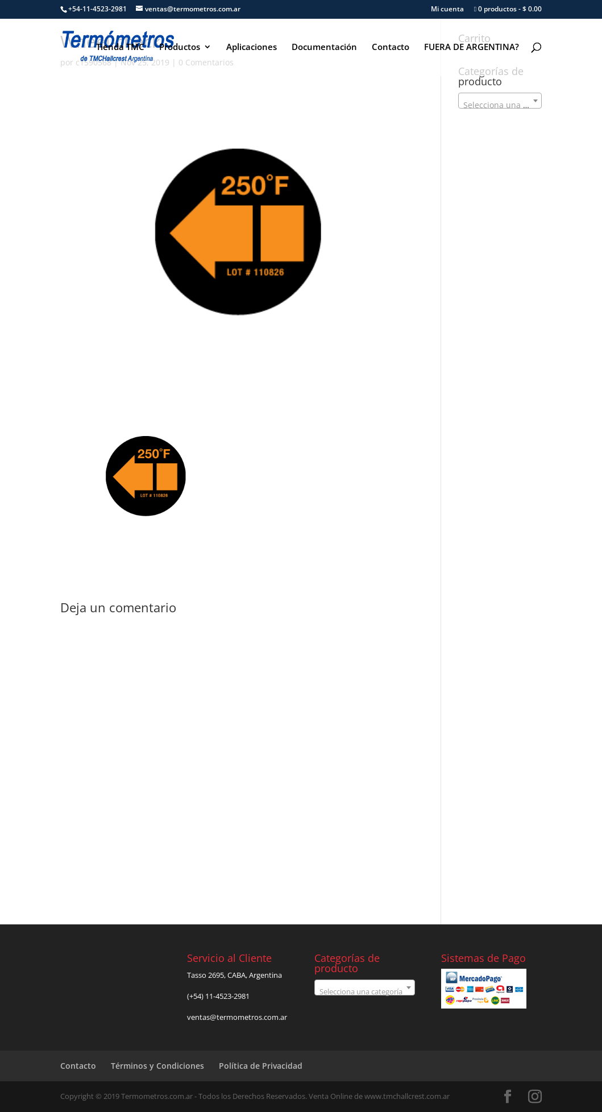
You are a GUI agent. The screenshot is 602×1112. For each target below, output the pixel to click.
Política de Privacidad (260, 1065)
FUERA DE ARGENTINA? (471, 47)
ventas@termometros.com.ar (237, 1017)
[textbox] (500, 105)
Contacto (390, 47)
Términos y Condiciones (157, 1065)
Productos (179, 47)
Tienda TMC (120, 47)
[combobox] (500, 101)
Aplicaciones (251, 47)
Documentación (324, 47)
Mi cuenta (447, 10)
